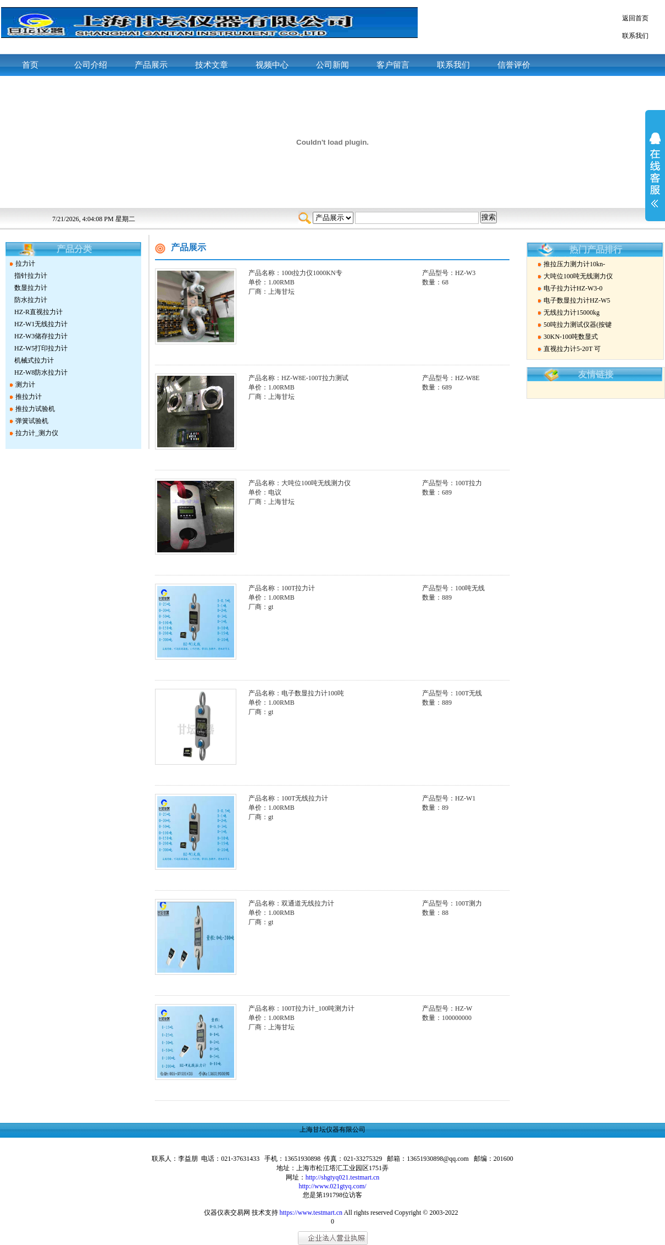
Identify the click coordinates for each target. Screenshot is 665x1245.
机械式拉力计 (34, 360)
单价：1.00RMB (271, 282)
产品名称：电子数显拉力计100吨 (296, 693)
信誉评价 (513, 65)
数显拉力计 (30, 288)
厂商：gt (260, 607)
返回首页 (635, 18)
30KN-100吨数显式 (571, 337)
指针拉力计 (30, 275)
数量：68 (435, 282)
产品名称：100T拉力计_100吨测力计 (301, 1008)
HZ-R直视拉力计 (38, 312)
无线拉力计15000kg (572, 312)
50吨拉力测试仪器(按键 (578, 324)
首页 (30, 65)
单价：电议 (264, 492)
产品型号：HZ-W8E (451, 378)
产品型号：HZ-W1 (448, 798)
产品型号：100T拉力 (452, 483)
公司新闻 (332, 65)
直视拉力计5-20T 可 (572, 349)
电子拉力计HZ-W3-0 (573, 288)
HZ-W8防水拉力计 (41, 372)
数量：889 (437, 597)
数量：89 (435, 807)
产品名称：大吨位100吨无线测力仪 (299, 483)
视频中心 (272, 65)
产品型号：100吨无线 (453, 588)
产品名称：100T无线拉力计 (288, 798)
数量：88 (435, 913)
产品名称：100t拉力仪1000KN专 (295, 273)
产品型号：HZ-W (447, 1008)
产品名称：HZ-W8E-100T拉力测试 (298, 378)
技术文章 (211, 65)
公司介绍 (90, 65)
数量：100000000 (447, 1018)
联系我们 (635, 36)
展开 (655, 177)
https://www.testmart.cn (311, 1212)
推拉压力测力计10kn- (574, 264)
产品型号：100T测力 (452, 903)
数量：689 (437, 387)
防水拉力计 (30, 300)
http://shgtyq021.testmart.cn (343, 1177)
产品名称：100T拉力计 (281, 588)
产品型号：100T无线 (452, 693)
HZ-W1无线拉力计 (41, 324)
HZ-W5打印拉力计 (41, 348)
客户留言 (392, 65)
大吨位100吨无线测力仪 (578, 276)
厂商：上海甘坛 (271, 291)
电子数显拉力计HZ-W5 (577, 300)
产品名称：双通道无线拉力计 (291, 903)
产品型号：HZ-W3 (448, 273)
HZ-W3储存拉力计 (41, 336)
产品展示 (151, 65)
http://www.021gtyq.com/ (332, 1186)
